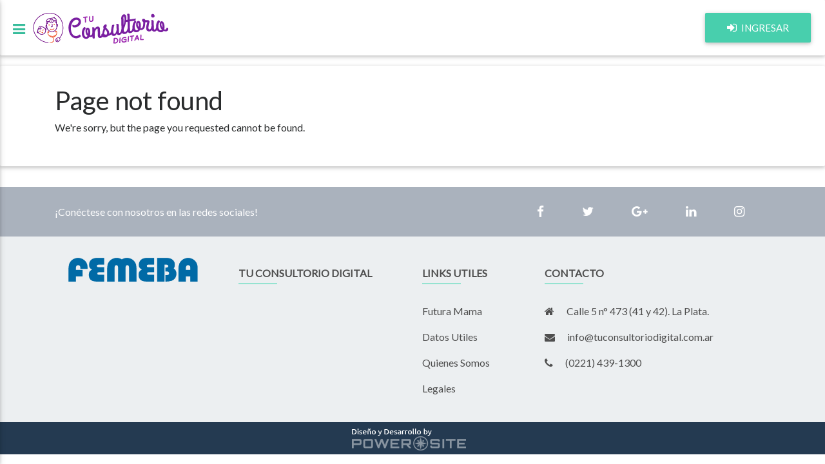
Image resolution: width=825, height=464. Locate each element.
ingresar (758, 33)
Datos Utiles (450, 337)
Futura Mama (452, 311)
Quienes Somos (456, 362)
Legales (439, 388)
